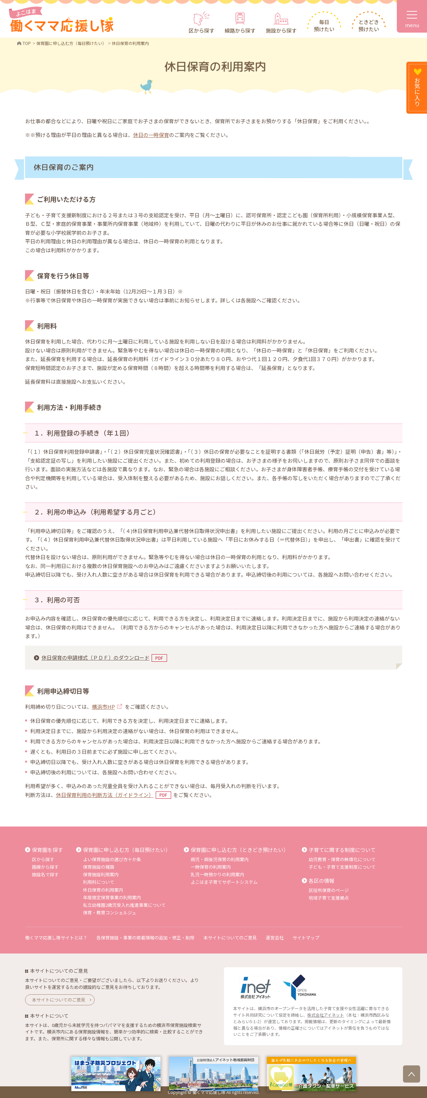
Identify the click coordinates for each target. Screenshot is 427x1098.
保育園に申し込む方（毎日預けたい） (126, 849)
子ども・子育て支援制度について (342, 867)
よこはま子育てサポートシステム (224, 882)
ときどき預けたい (368, 25)
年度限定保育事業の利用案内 (112, 897)
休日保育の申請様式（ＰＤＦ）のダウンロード (95, 657)
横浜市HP (103, 706)
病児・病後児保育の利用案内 (220, 859)
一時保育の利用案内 (211, 867)
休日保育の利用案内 (103, 890)
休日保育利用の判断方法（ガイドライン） (105, 794)
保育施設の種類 (98, 867)
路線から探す (45, 867)
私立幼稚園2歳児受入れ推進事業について (124, 905)
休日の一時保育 (151, 134)
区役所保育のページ (329, 890)
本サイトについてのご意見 (230, 937)
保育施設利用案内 (101, 874)
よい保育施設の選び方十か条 (112, 859)
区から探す (201, 30)
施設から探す (281, 30)
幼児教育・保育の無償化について (342, 859)
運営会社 (275, 937)
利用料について (98, 882)
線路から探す (240, 30)
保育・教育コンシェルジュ (109, 912)
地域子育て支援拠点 (329, 897)
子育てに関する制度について (342, 849)
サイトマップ (306, 937)
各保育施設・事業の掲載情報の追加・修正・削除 (145, 937)
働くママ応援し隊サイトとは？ (56, 937)
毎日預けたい (324, 25)
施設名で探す (45, 874)
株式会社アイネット (325, 1015)
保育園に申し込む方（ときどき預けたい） (239, 849)
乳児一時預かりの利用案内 (217, 874)
